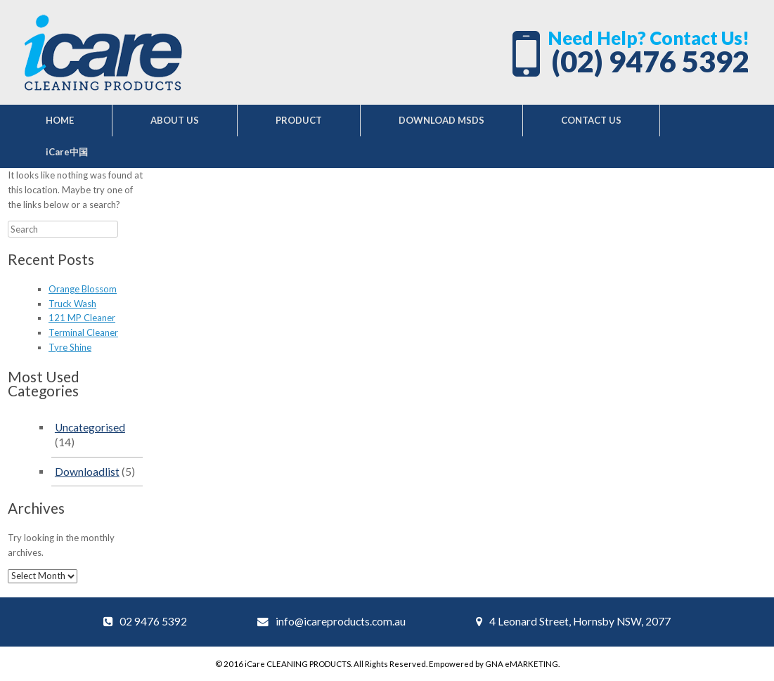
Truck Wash (72, 303)
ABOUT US (174, 120)
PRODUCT (299, 120)
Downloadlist (87, 471)
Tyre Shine (70, 347)
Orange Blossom (83, 288)
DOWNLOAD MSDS (441, 120)
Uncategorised (90, 427)
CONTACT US (591, 120)
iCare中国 (67, 151)
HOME (60, 120)
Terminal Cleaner (83, 332)
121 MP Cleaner (82, 317)
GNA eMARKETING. (522, 663)
